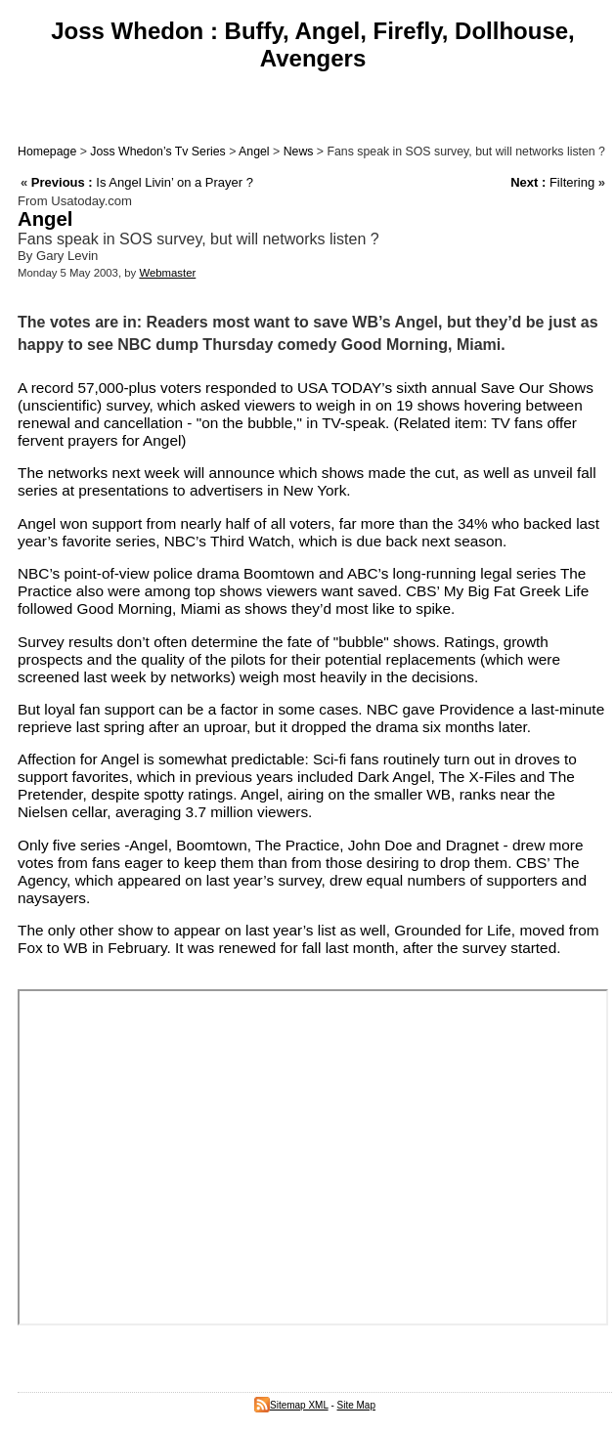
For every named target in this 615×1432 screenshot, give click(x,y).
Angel (254, 151)
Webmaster (167, 273)
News (299, 151)
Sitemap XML (291, 1405)
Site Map (356, 1405)
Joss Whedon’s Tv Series (157, 151)
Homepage (47, 151)
